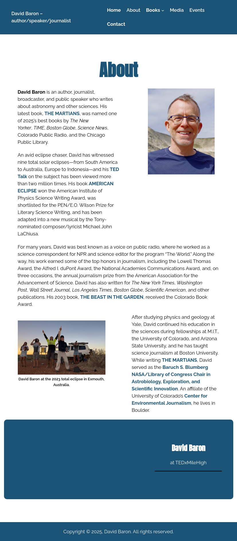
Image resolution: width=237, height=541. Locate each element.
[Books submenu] (162, 10)
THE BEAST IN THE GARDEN (111, 297)
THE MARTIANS (62, 113)
